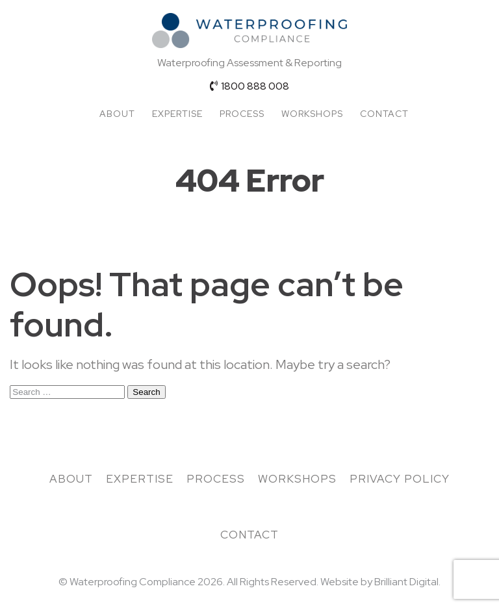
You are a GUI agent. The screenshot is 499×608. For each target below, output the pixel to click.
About (117, 114)
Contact (384, 114)
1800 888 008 (249, 86)
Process (242, 114)
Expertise (177, 114)
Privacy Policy (400, 479)
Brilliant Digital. (407, 582)
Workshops (312, 114)
